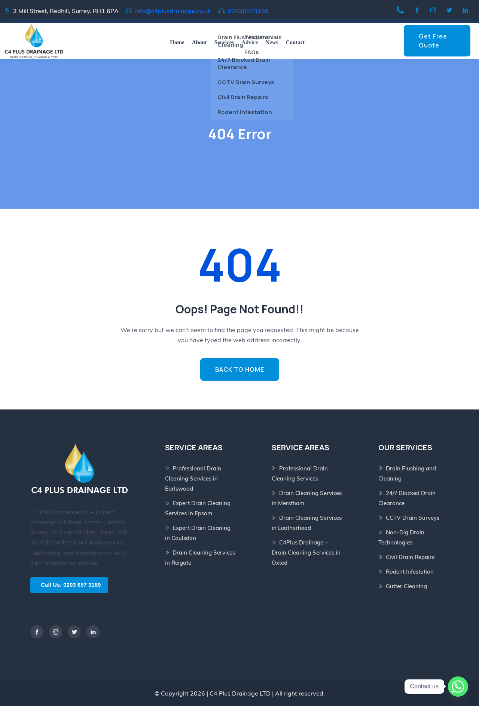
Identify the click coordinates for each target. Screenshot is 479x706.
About (199, 42)
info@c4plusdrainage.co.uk (173, 11)
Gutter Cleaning (406, 586)
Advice (249, 42)
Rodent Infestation (410, 571)
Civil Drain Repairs (410, 557)
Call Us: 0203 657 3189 (71, 584)
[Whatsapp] (458, 686)
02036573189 (248, 11)
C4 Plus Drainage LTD (240, 693)
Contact (295, 42)
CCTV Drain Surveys (412, 517)
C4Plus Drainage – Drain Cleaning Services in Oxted (306, 552)
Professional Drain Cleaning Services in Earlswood (193, 478)
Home (177, 42)
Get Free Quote (433, 40)
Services (224, 42)
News (271, 42)
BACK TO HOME (239, 369)
